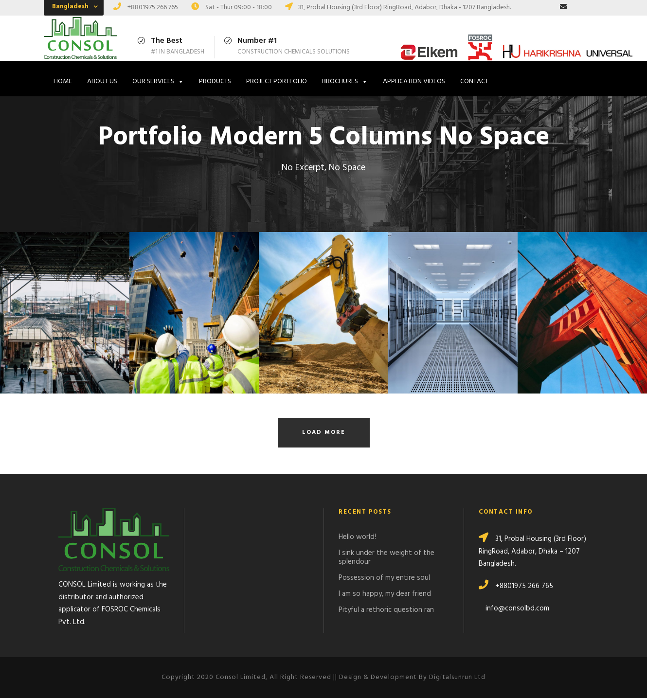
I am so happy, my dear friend (385, 594)
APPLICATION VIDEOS (414, 81)
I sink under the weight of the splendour (386, 557)
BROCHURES (345, 81)
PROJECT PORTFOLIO (276, 81)
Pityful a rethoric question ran (386, 610)
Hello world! (357, 537)
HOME (63, 81)
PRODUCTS (215, 81)
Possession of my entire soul (384, 578)
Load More (323, 432)
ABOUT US (102, 81)
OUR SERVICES (158, 81)
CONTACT (474, 81)
